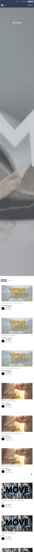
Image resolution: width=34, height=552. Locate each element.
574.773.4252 (23, 1)
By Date (4, 280)
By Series (10, 280)
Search (17, 1)
